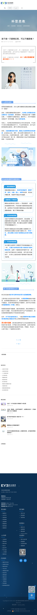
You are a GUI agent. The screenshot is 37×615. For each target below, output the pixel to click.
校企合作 (5, 547)
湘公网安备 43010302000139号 (21, 611)
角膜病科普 (4, 377)
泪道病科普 (4, 386)
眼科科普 (19, 26)
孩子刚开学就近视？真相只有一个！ (15, 417)
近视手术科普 (5, 369)
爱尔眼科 (18, 41)
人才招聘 (5, 552)
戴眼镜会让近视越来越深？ (13, 425)
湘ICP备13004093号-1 (20, 609)
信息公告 (5, 577)
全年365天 (9, 506)
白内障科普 (4, 375)
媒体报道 (5, 526)
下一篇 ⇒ (18, 343)
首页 (9, 26)
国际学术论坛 (6, 562)
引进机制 (5, 539)
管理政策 (23, 545)
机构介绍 (5, 572)
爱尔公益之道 (24, 539)
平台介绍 (5, 568)
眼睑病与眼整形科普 (6, 383)
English (16, 8)
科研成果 (5, 583)
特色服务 (23, 515)
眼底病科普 (4, 379)
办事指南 (5, 579)
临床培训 (5, 554)
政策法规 (5, 574)
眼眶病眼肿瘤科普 (6, 388)
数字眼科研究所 (6, 585)
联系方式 (23, 527)
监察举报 (23, 529)
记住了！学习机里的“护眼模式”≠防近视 (16, 403)
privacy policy (24, 533)
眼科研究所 (5, 566)
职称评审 (5, 543)
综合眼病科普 (5, 390)
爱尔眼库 (23, 541)
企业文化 (5, 515)
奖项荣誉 (5, 519)
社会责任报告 (24, 543)
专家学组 (23, 517)
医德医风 (5, 528)
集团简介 (5, 513)
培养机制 (5, 541)
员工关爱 (5, 550)
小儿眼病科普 (5, 373)
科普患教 (13, 26)
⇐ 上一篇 (18, 340)
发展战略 (5, 521)
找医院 (10, 8)
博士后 (4, 545)
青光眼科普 (4, 381)
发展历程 (5, 517)
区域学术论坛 (6, 564)
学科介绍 (23, 513)
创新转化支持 (6, 570)
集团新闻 (5, 523)
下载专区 (5, 581)
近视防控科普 (26, 26)
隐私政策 (23, 531)
